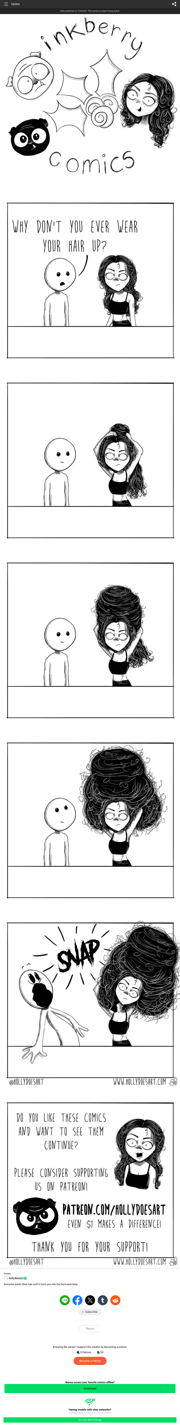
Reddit (115, 1300)
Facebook (77, 1300)
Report (90, 1328)
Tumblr (103, 1300)
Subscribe (91, 1312)
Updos (15, 4)
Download (90, 1388)
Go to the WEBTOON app (90, 1420)
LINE (65, 1300)
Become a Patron (90, 1361)
